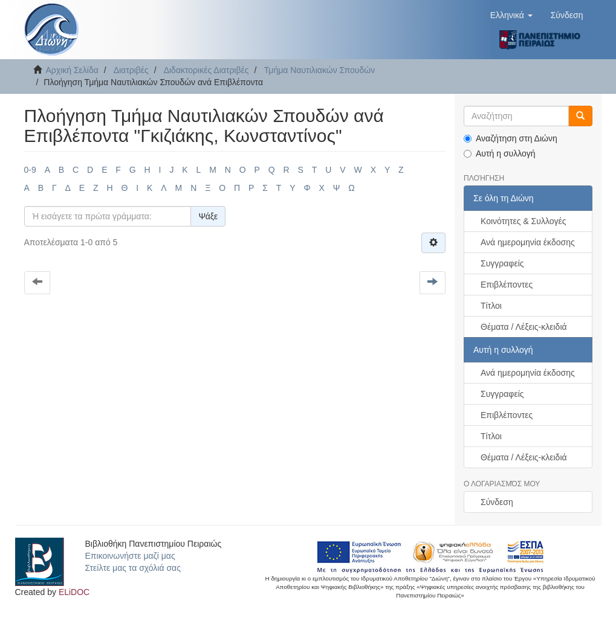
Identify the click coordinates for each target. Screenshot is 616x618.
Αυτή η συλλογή (500, 153)
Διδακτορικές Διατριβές (206, 70)
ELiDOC (74, 592)
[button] (511, 15)
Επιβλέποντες (507, 284)
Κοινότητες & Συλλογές (523, 221)
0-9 (30, 170)
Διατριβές (131, 70)
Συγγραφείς (502, 263)
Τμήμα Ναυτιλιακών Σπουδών (319, 70)
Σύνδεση (497, 502)
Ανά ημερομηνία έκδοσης (528, 242)
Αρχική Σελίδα (72, 70)
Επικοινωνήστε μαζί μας (130, 556)
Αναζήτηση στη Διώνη (510, 138)
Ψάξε (208, 216)
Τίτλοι (491, 306)
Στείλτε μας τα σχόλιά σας (133, 568)
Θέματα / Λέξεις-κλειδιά (524, 327)
